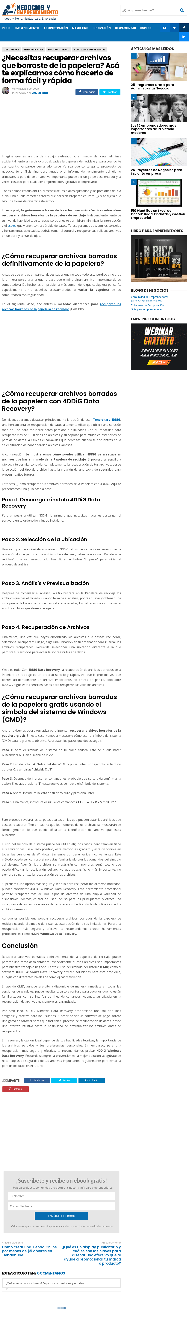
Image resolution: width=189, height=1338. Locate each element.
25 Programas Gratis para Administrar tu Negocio (152, 87)
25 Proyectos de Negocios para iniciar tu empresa (156, 172)
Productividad (58, 49)
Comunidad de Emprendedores (150, 297)
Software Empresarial (89, 49)
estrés (11, 226)
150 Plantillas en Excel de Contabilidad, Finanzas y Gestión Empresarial (158, 214)
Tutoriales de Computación (147, 305)
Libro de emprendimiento (146, 301)
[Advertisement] (61, 125)
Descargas (11, 49)
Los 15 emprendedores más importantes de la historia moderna (153, 129)
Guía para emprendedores (147, 309)
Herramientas (33, 49)
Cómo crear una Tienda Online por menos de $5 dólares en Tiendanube (29, 1251)
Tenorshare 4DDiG (106, 420)
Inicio (6, 28)
